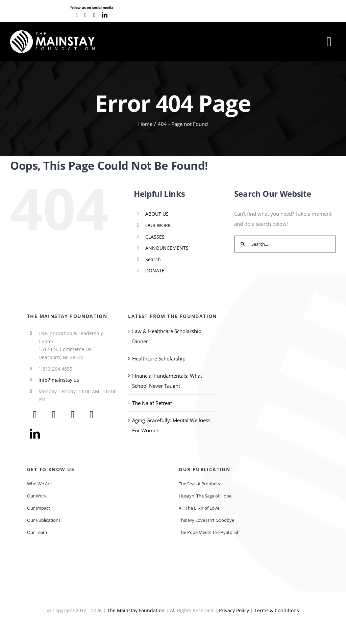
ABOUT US (157, 214)
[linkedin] (104, 15)
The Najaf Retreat (152, 403)
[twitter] (53, 415)
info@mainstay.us (59, 380)
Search (153, 259)
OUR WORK (158, 225)
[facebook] (77, 15)
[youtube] (85, 15)
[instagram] (94, 15)
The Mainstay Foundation (136, 610)
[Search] (242, 244)
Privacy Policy (234, 610)
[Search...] (285, 244)
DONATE (155, 270)
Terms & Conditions (276, 610)
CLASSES (155, 237)
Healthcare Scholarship (159, 358)
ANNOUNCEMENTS (167, 248)
